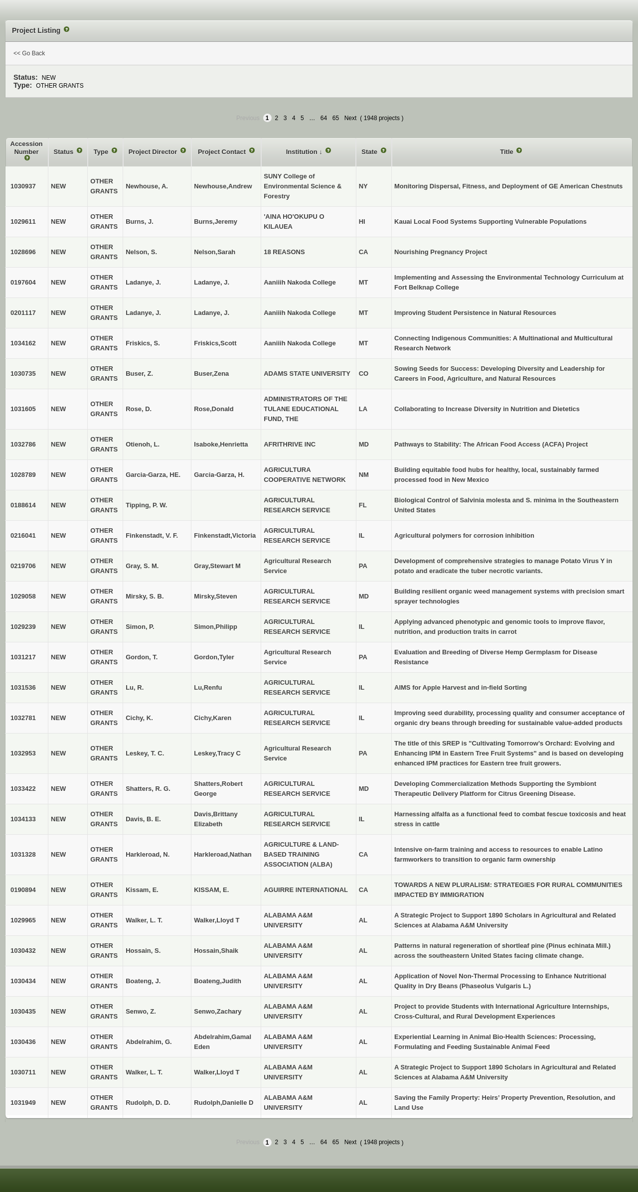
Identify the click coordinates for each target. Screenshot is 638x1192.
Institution (302, 151)
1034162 (23, 343)
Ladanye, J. (211, 312)
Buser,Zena (211, 373)
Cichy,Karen (212, 718)
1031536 (23, 687)
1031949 (23, 1102)
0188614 (23, 505)
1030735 (23, 373)
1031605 (23, 409)
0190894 (23, 890)
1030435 (23, 1011)
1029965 (23, 920)
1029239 (23, 626)
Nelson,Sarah (214, 252)
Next (350, 118)
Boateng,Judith (217, 981)
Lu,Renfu (208, 687)
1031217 (23, 657)
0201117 (23, 312)
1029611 (23, 221)
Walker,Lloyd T (216, 920)
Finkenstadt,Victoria (225, 535)
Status (64, 151)
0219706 (23, 566)
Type (102, 151)
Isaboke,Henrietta (221, 444)
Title (507, 151)
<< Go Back (29, 53)
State (370, 151)
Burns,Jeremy (215, 221)
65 (335, 118)
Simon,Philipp (215, 626)
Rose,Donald (213, 409)
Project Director (154, 151)
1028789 (23, 474)
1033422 (23, 788)
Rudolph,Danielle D (223, 1102)
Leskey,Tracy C (217, 753)
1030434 (23, 981)
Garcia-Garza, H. (219, 474)
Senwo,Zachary (217, 1011)
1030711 (23, 1072)
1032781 (23, 718)
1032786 (23, 444)
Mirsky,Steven (215, 596)
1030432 (23, 950)
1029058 (23, 596)
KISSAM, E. (211, 890)
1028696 (23, 252)
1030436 (23, 1041)
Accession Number (26, 147)
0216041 (23, 535)
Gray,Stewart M (217, 566)
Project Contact (223, 151)
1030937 (23, 186)
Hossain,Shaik (216, 950)
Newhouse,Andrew (223, 186)
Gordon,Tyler (214, 657)
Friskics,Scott (215, 343)
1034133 (23, 819)
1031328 (23, 854)
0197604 (23, 282)
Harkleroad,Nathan (223, 854)
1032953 (23, 753)
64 (323, 118)
